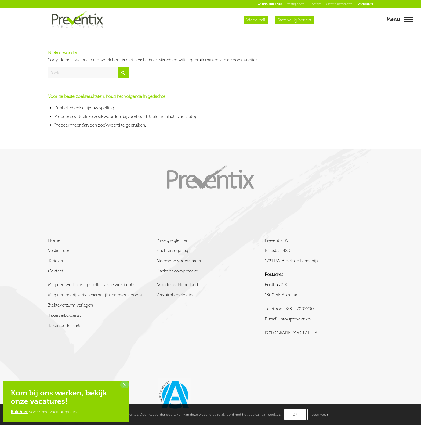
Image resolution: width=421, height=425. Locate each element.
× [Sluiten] (124, 384)
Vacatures (365, 4)
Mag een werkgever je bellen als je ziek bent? (91, 284)
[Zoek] (88, 72)
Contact (315, 4)
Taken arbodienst (64, 315)
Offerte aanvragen (339, 4)
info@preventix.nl (296, 319)
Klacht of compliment (177, 270)
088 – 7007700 (299, 308)
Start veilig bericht (294, 20)
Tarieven (56, 260)
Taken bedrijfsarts (64, 325)
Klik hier (19, 411)
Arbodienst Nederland (177, 284)
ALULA (311, 332)
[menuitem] (269, 4)
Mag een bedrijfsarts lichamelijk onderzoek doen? (95, 294)
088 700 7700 (272, 4)
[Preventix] (77, 20)
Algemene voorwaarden (179, 260)
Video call (255, 20)
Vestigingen (295, 4)
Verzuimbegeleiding (175, 294)
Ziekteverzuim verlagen (70, 305)
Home (54, 240)
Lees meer (319, 414)
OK (295, 414)
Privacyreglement (173, 240)
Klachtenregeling (172, 250)
